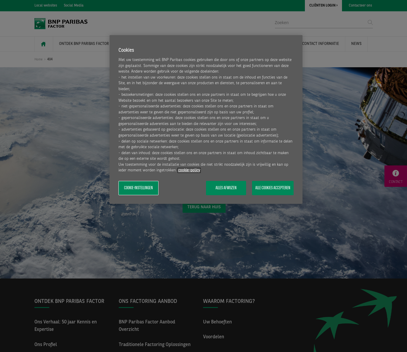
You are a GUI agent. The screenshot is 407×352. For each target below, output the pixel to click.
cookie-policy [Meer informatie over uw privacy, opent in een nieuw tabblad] (189, 170)
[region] (206, 119)
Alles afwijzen (226, 188)
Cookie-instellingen (138, 188)
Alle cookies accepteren (272, 188)
